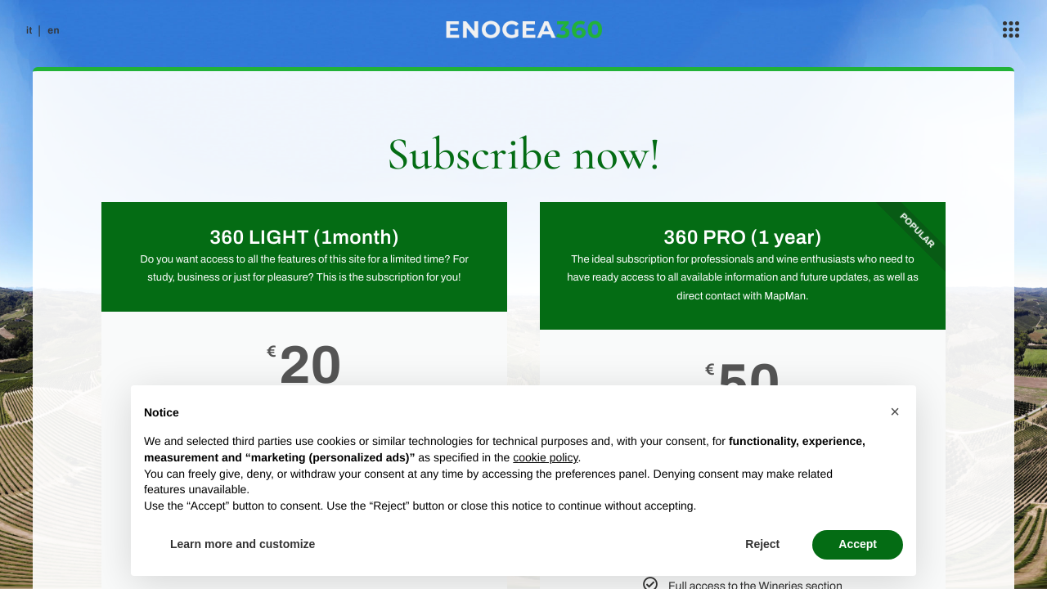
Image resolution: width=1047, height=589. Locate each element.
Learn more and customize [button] (242, 544)
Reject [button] (762, 544)
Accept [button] (857, 544)
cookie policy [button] (545, 457)
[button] (895, 411)
